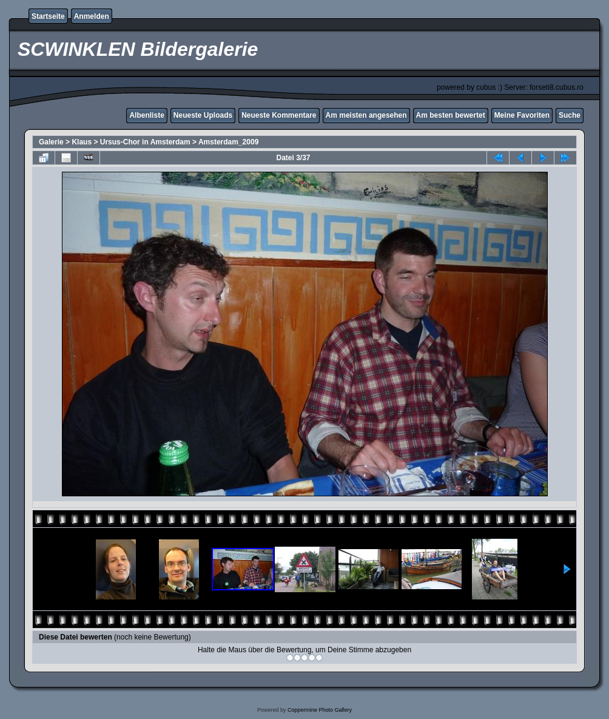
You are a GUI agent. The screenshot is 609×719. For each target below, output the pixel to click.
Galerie (51, 142)
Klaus (82, 142)
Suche (569, 115)
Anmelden (91, 16)
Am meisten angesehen (366, 115)
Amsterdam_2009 (228, 142)
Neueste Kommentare (278, 115)
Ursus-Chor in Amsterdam (145, 142)
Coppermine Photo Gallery (320, 710)
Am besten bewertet (450, 115)
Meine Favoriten (522, 115)
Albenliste (146, 115)
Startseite (48, 16)
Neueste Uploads (202, 115)
